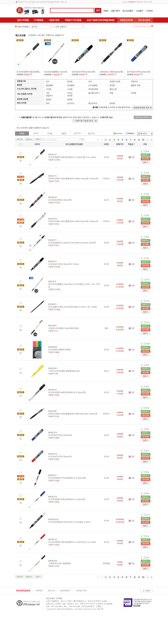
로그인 (124, 2)
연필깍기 (49, 96)
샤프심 (69, 93)
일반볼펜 (49, 85)
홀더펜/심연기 (94, 93)
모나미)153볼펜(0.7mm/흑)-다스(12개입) (61, 72)
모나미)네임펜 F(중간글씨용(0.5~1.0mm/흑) (35, 72)
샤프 (47, 93)
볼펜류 (19, 85)
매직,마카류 (21, 103)
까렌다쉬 (134, 81)
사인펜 (48, 89)
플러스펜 (113, 89)
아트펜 (69, 96)
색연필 (133, 93)
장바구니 (147, 2)
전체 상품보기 (61, 27)
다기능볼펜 (92, 85)
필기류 (34, 27)
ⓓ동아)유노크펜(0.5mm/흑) (111, 72)
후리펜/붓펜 (93, 89)
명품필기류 (21, 81)
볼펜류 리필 (135, 85)
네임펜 (69, 99)
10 (143, 140)
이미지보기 (130, 133)
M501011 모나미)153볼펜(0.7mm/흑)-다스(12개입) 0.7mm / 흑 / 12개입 (74, 284)
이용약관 (38, 590)
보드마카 (70, 103)
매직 (47, 103)
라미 (90, 81)
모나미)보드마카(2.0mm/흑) (83, 72)
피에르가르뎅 (115, 81)
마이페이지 (132, 2)
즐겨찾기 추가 (22, 2)
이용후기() (54, 160)
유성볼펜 (70, 85)
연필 (111, 93)
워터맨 (69, 81)
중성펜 (112, 85)
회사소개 (51, 590)
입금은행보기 (65, 590)
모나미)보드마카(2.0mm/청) (138, 72)
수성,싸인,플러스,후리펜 (26, 89)
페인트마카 (92, 103)
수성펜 (69, 89)
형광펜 (48, 99)
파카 (47, 81)
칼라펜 (112, 103)
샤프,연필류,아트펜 (24, 94)
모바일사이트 (81, 590)
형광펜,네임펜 (22, 99)
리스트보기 (118, 133)
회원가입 (140, 2)
